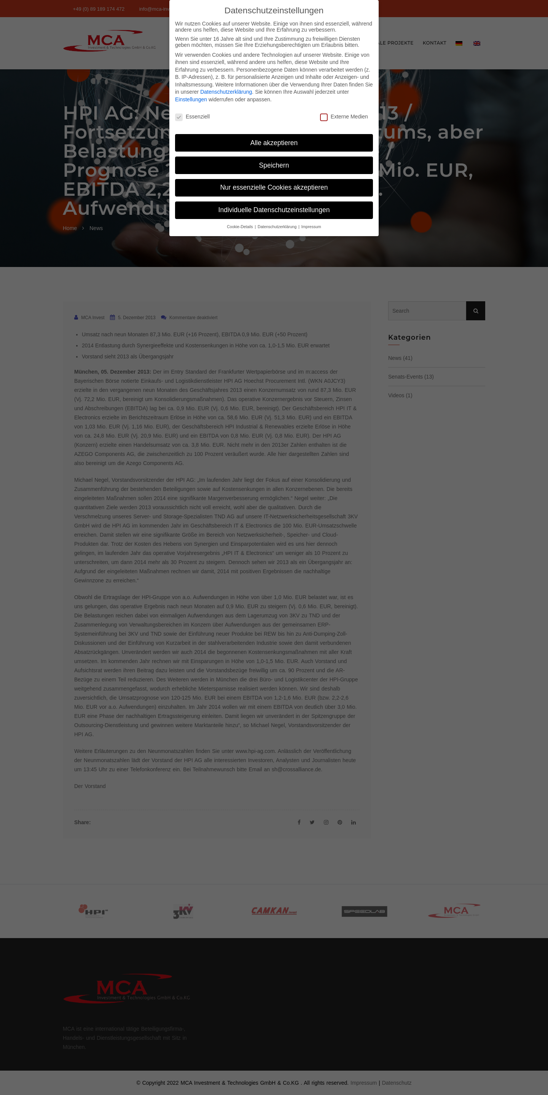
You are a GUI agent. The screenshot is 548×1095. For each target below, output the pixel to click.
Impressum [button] (311, 224)
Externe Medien (344, 114)
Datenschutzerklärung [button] (278, 224)
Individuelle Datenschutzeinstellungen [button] (274, 207)
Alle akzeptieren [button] (274, 140)
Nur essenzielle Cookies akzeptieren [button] (274, 185)
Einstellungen (191, 97)
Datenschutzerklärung (226, 89)
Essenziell (192, 114)
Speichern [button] (274, 162)
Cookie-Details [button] (240, 224)
